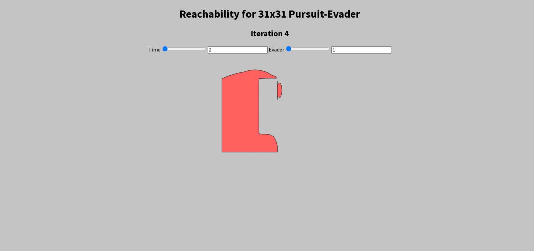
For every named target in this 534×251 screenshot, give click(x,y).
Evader (276, 49)
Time (154, 49)
